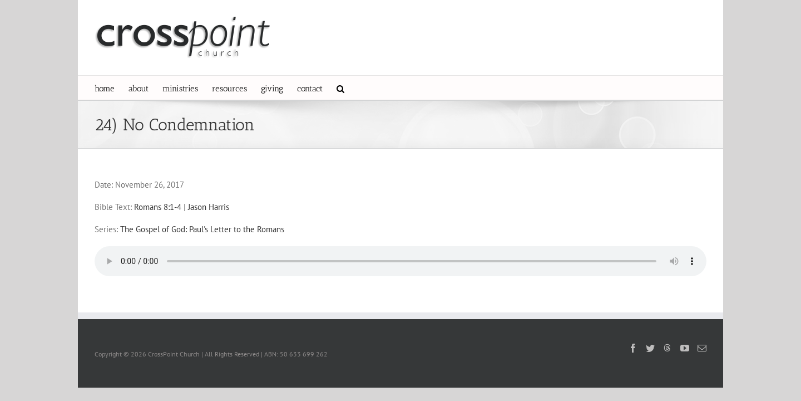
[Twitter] (650, 348)
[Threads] (667, 347)
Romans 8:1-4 (157, 207)
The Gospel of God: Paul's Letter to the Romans (202, 229)
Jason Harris (208, 207)
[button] (407, 88)
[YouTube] (684, 348)
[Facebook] (633, 348)
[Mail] (702, 348)
